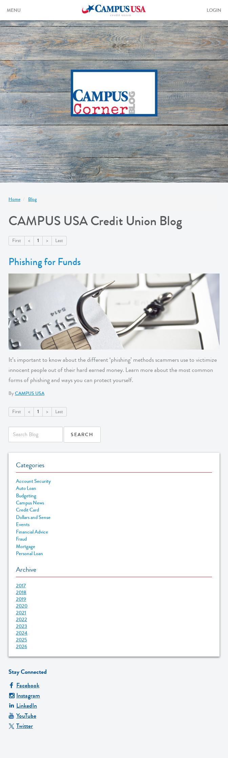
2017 (21, 585)
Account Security (33, 481)
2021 (21, 612)
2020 (21, 605)
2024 (21, 633)
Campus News (30, 502)
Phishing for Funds (44, 262)
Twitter (20, 725)
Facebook (23, 685)
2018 (21, 592)
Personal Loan (29, 553)
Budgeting (26, 495)
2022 (21, 619)
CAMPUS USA (29, 393)
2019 (21, 599)
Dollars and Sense (33, 517)
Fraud (21, 539)
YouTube (22, 715)
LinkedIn (22, 705)
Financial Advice (32, 532)
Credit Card (27, 510)
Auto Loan (26, 488)
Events (22, 524)
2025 (21, 639)
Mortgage (25, 546)
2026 (21, 646)
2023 (21, 626)
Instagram (24, 695)
